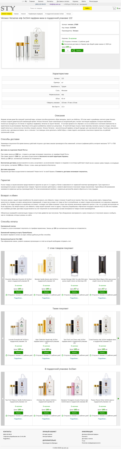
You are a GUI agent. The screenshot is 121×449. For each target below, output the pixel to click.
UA (23, 1)
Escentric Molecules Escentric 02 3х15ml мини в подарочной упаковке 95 (18, 280)
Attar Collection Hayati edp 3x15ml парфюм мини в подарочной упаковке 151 (46, 341)
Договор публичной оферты (90, 434)
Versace (75, 31)
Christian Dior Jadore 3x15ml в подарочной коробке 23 (46, 400)
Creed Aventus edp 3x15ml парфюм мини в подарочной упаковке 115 (102, 340)
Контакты (50, 1)
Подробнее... (18, 298)
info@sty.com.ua (55, 4)
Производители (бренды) (50, 443)
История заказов (47, 434)
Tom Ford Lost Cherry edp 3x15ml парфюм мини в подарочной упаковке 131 (74, 341)
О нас (83, 440)
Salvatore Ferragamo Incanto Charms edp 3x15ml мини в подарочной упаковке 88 (74, 400)
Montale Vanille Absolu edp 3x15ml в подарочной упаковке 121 (46, 280)
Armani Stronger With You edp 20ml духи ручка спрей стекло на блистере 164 (74, 280)
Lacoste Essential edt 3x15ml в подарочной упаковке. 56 (18, 340)
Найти (87, 8)
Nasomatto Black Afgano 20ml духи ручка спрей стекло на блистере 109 (102, 280)
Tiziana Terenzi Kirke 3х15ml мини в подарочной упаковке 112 (102, 400)
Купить (79, 50)
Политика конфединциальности (91, 443)
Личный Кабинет (47, 436)
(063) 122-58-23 (40, 4)
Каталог (40, 1)
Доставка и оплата (63, 1)
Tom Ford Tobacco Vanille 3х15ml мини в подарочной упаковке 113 (18, 400)
